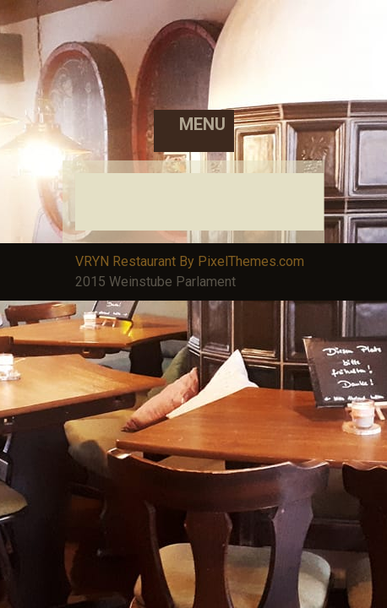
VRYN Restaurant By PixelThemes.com (189, 261)
